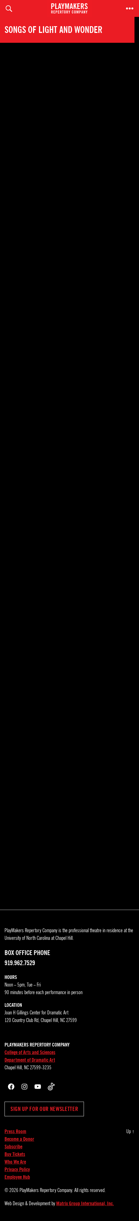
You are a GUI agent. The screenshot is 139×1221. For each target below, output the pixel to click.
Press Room (15, 1131)
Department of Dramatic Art (30, 1060)
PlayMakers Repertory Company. (46, 1190)
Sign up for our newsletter (44, 1109)
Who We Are (15, 1162)
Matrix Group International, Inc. (85, 1203)
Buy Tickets (15, 1154)
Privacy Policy (17, 1169)
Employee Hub (17, 1177)
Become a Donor (19, 1139)
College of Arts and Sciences (30, 1052)
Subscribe (13, 1146)
